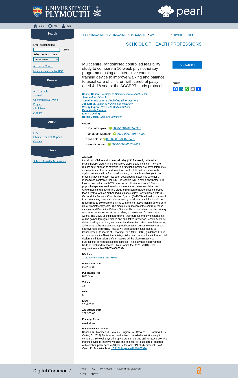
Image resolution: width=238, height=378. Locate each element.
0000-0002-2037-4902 (131, 133)
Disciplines (39, 108)
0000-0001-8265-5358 (127, 128)
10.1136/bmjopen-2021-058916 (99, 257)
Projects (38, 104)
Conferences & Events (45, 99)
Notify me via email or (48, 71)
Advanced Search (43, 66)
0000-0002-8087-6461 (120, 139)
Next (190, 34)
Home (85, 34)
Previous (177, 34)
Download (187, 64)
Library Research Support (47, 137)
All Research (40, 91)
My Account (106, 368)
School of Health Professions (164, 44)
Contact (37, 141)
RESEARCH (97, 34)
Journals (38, 95)
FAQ (35, 132)
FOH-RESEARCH (116, 34)
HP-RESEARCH (138, 34)
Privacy (83, 373)
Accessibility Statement (129, 368)
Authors (37, 112)
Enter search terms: (44, 44)
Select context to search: (47, 54)
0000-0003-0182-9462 (126, 144)
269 (152, 34)
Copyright (94, 373)
